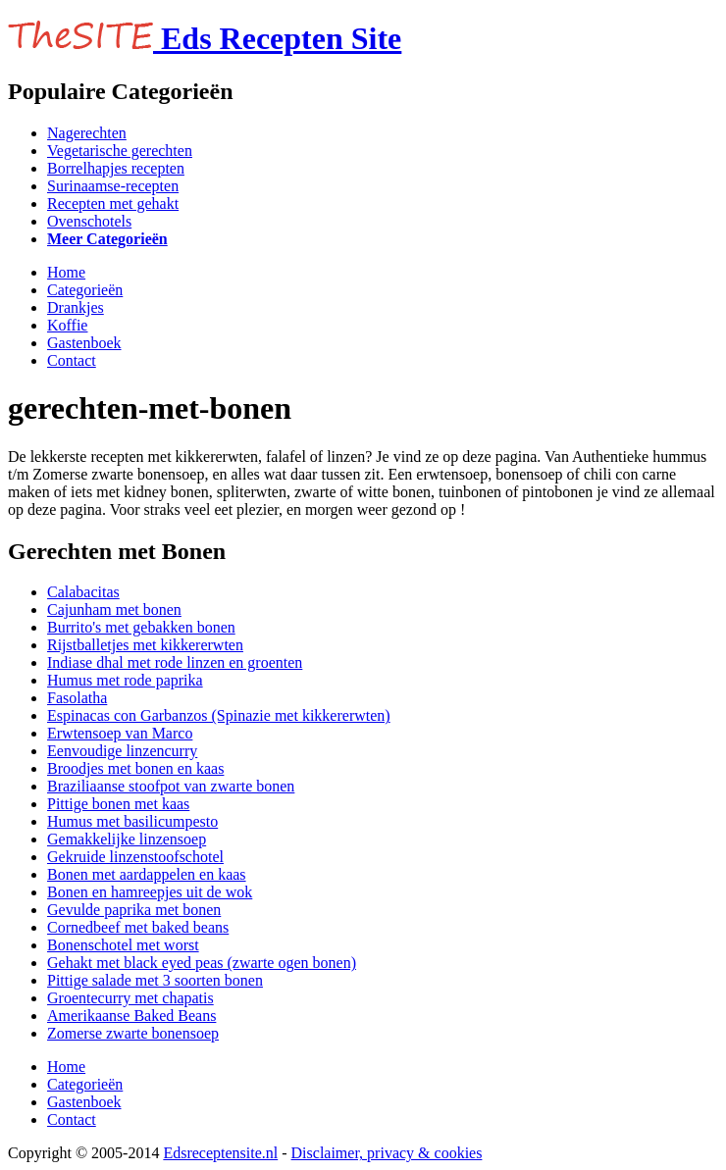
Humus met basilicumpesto (132, 821)
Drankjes (75, 307)
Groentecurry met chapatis (130, 998)
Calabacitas (83, 592)
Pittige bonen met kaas (118, 803)
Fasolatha (77, 697)
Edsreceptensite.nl (220, 1153)
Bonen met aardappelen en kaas (146, 874)
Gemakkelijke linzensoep (126, 839)
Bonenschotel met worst (123, 945)
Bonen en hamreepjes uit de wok (149, 892)
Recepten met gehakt (113, 203)
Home (66, 272)
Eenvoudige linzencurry (122, 750)
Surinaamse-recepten (113, 186)
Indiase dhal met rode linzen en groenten (174, 662)
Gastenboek (84, 342)
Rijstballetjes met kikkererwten (145, 644)
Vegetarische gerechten (119, 150)
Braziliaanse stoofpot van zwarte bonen (170, 786)
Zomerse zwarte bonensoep (133, 1033)
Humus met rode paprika (125, 680)
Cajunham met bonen (114, 609)
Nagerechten (87, 133)
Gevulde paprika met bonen (134, 909)
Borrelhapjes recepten (115, 168)
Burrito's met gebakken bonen (141, 627)
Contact (71, 360)
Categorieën (85, 289)
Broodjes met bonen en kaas (135, 768)
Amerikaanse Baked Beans (131, 1015)
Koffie (67, 325)
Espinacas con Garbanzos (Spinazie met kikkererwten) (218, 715)
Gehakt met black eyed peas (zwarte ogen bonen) (201, 962)
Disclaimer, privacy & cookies (387, 1153)
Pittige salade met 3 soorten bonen (155, 980)
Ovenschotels (89, 221)
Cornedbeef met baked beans (138, 927)
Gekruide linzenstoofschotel (135, 856)
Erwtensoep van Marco (119, 733)
